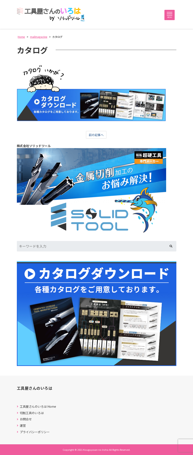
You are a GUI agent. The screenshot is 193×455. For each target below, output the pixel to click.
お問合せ (26, 419)
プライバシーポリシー (35, 432)
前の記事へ (96, 135)
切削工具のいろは (32, 413)
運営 (23, 426)
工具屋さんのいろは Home (38, 406)
